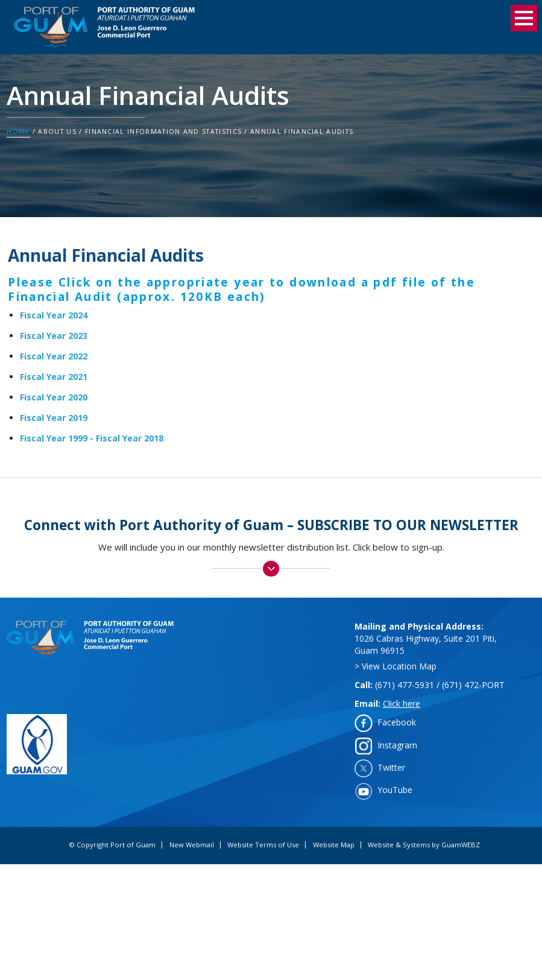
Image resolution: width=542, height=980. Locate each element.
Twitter (391, 767)
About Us (57, 131)
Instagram (397, 745)
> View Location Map (395, 666)
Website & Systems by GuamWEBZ (424, 845)
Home (18, 131)
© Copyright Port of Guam (112, 845)
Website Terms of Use (263, 845)
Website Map (334, 845)
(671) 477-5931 (404, 685)
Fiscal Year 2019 (53, 417)
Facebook (396, 722)
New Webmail (191, 845)
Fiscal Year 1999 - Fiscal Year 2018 (91, 438)
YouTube (394, 789)
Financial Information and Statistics (163, 131)
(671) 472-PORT (473, 685)
